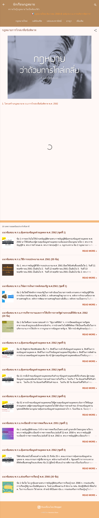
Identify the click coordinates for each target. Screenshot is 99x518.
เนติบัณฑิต (38, 21)
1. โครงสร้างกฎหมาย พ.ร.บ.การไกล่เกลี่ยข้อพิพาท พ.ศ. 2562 (30, 104)
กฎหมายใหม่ (22, 21)
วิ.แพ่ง (80, 21)
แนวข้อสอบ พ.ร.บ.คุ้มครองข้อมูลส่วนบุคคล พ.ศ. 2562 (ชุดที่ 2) (34, 370)
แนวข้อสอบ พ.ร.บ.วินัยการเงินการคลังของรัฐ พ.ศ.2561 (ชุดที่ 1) (34, 286)
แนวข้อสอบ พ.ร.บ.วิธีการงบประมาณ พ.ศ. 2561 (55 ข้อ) (30, 260)
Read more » (89, 251)
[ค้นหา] (95, 5)
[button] (95, 31)
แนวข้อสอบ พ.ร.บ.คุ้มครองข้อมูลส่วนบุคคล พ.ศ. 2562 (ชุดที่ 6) (34, 397)
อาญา (69, 21)
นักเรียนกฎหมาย (24, 4)
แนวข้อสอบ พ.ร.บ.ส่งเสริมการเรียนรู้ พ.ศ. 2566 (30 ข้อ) (30, 477)
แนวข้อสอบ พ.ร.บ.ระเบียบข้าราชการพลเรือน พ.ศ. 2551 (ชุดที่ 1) (35, 423)
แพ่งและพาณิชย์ (54, 21)
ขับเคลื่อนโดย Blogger (49, 507)
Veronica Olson (53, 513)
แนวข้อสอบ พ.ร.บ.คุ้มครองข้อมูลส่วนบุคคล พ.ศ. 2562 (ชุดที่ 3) (34, 450)
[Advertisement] (49, 198)
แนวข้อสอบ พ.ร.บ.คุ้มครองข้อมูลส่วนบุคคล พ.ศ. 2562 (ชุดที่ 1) (34, 233)
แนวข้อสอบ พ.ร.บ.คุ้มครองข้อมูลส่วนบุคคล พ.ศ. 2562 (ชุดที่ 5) (34, 343)
